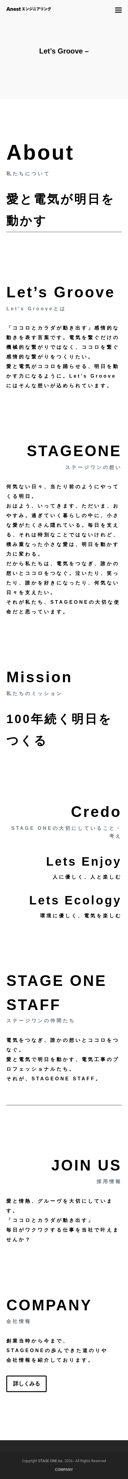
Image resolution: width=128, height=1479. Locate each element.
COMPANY (64, 1470)
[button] (118, 10)
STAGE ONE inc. (51, 1461)
